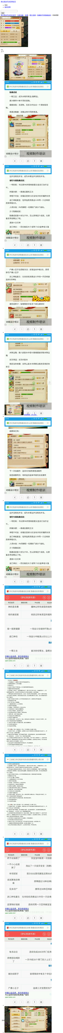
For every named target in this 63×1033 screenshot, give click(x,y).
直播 (26, 15)
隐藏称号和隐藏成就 (44, 15)
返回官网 (8, 7)
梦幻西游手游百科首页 (8, 15)
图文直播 (33, 15)
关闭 (3, 1020)
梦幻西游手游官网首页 (8, 1)
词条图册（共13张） (30, 414)
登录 (6, 5)
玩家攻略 (20, 15)
